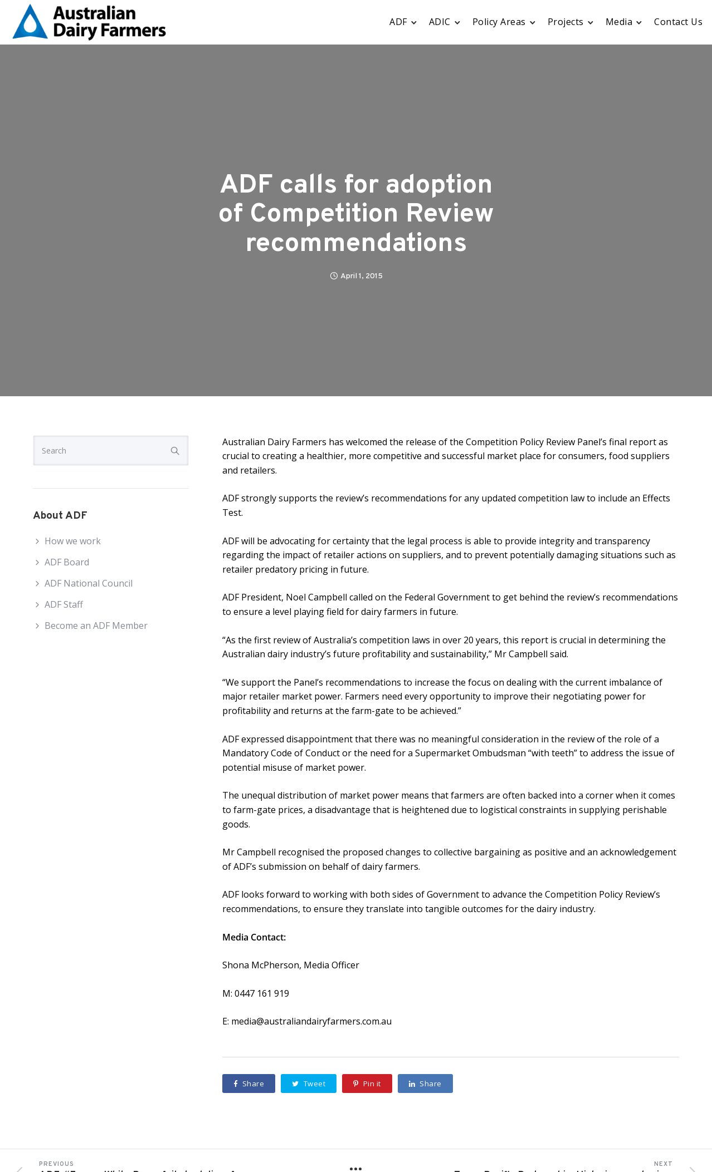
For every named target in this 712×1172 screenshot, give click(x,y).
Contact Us (678, 22)
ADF (398, 22)
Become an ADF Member (96, 625)
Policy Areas (499, 22)
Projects (566, 22)
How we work (73, 541)
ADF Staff (64, 604)
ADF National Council (89, 583)
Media (619, 22)
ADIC (440, 22)
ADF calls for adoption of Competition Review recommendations (356, 215)
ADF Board (67, 562)
